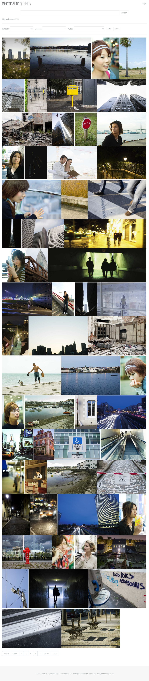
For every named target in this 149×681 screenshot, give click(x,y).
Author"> (89, 28)
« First (6, 653)
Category (5, 29)
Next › (46, 653)
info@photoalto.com (105, 673)
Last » (55, 653)
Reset (117, 29)
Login (144, 3)
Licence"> (54, 28)
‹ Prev (15, 653)
